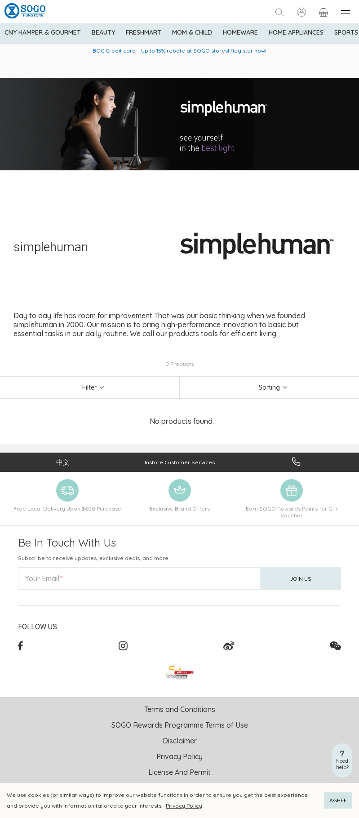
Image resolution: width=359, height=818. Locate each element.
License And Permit (179, 772)
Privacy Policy (184, 805)
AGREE (338, 800)
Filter (89, 387)
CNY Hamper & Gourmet (42, 32)
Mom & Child (192, 32)
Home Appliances (296, 32)
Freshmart (143, 32)
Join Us (300, 578)
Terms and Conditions (179, 709)
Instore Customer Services (180, 462)
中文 (63, 462)
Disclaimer (180, 740)
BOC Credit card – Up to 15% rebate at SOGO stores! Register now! (179, 50)
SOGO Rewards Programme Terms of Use (179, 724)
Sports (346, 32)
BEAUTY (103, 32)
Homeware (240, 32)
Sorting (269, 387)
